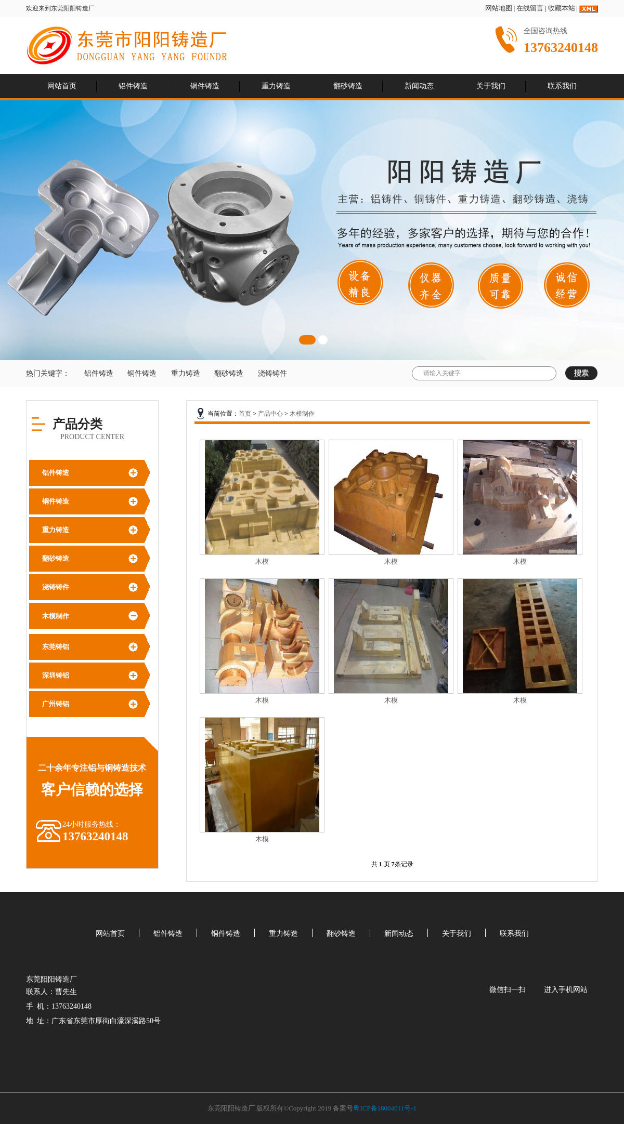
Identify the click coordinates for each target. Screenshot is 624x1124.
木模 (262, 561)
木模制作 (55, 616)
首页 (245, 413)
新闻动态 (419, 86)
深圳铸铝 (55, 675)
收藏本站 (561, 8)
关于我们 (490, 86)
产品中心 (270, 413)
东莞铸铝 (55, 647)
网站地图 (498, 8)
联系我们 (562, 86)
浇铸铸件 (272, 373)
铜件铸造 (204, 86)
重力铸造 (276, 86)
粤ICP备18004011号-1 (385, 1108)
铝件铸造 (133, 86)
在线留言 (529, 8)
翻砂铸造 (347, 86)
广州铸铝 (55, 704)
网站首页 (61, 86)
